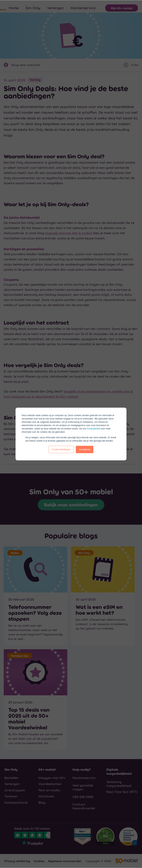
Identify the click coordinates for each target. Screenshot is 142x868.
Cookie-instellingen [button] (61, 449)
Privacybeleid (93, 428)
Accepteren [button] (84, 449)
